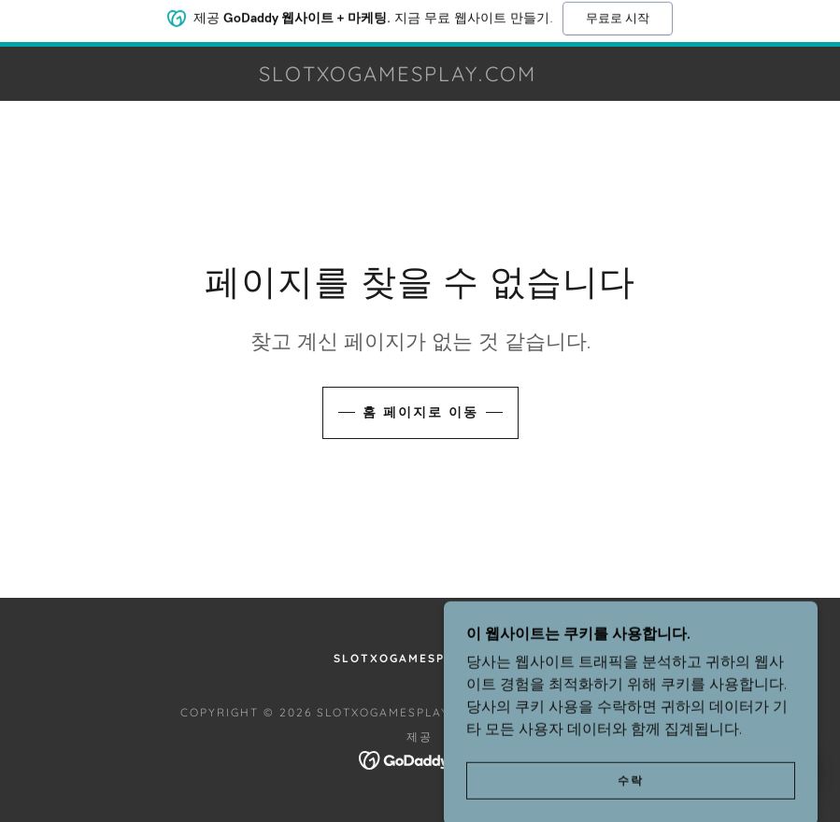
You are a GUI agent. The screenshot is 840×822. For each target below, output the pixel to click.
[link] (397, 75)
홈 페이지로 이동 (420, 412)
